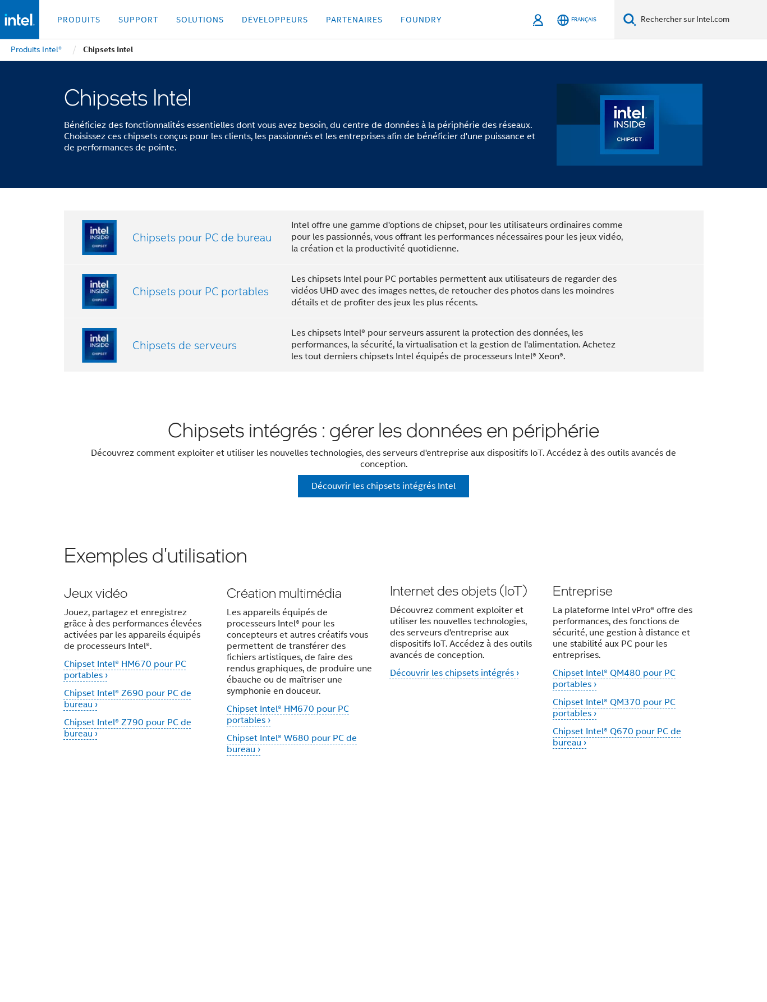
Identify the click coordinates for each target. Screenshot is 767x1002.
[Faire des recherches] (629, 19)
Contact (525, 834)
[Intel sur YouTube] (237, 874)
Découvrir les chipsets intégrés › (454, 675)
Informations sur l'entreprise (205, 834)
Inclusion (378, 834)
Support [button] (138, 20)
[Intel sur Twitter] (181, 874)
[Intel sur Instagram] (265, 874)
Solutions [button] (200, 20)
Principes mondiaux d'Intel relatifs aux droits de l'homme (355, 952)
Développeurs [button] (275, 20)
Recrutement (647, 834)
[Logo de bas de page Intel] (86, 897)
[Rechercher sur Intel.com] (701, 19)
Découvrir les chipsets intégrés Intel (383, 486)
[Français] (576, 20)
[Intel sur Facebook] (154, 874)
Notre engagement (311, 834)
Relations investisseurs (452, 834)
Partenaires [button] (354, 20)
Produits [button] (78, 20)
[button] (384, 656)
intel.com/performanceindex (195, 944)
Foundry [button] (421, 20)
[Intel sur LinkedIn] (209, 874)
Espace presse (581, 834)
